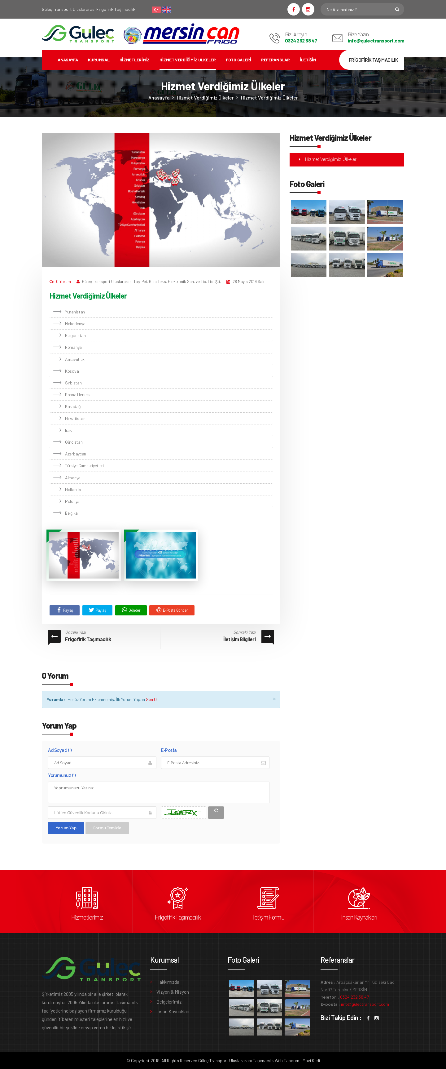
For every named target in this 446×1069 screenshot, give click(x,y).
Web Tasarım (287, 1060)
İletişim (308, 59)
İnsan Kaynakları (359, 917)
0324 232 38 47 (301, 40)
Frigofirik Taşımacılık (88, 639)
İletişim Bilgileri (239, 639)
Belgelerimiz (168, 1002)
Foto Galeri (238, 59)
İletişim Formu (268, 917)
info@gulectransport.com (376, 40)
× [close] (274, 698)
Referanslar (275, 59)
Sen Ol (152, 699)
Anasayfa (68, 59)
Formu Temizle (107, 828)
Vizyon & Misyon (172, 992)
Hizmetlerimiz (135, 59)
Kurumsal (99, 59)
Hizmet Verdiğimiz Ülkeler (188, 59)
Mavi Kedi (311, 1060)
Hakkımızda (167, 982)
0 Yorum (63, 281)
